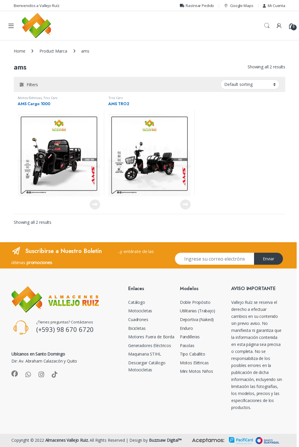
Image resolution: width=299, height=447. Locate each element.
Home (19, 51)
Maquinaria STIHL (144, 354)
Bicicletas (137, 328)
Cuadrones (138, 319)
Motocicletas (140, 310)
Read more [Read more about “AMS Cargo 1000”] (95, 204)
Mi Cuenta (274, 5)
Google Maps (238, 5)
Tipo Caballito (192, 354)
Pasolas (187, 345)
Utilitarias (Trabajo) (197, 310)
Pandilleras (190, 336)
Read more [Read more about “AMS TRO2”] (185, 204)
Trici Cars (50, 98)
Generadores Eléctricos (149, 345)
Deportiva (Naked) (197, 319)
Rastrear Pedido (197, 5)
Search (267, 25)
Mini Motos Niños (196, 371)
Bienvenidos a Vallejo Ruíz (36, 5)
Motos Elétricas (29, 98)
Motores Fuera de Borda (151, 336)
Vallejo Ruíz (241, 302)
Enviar (268, 258)
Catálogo (136, 302)
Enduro (186, 328)
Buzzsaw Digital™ (165, 440)
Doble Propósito (195, 302)
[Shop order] (249, 84)
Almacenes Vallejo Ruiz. (67, 440)
